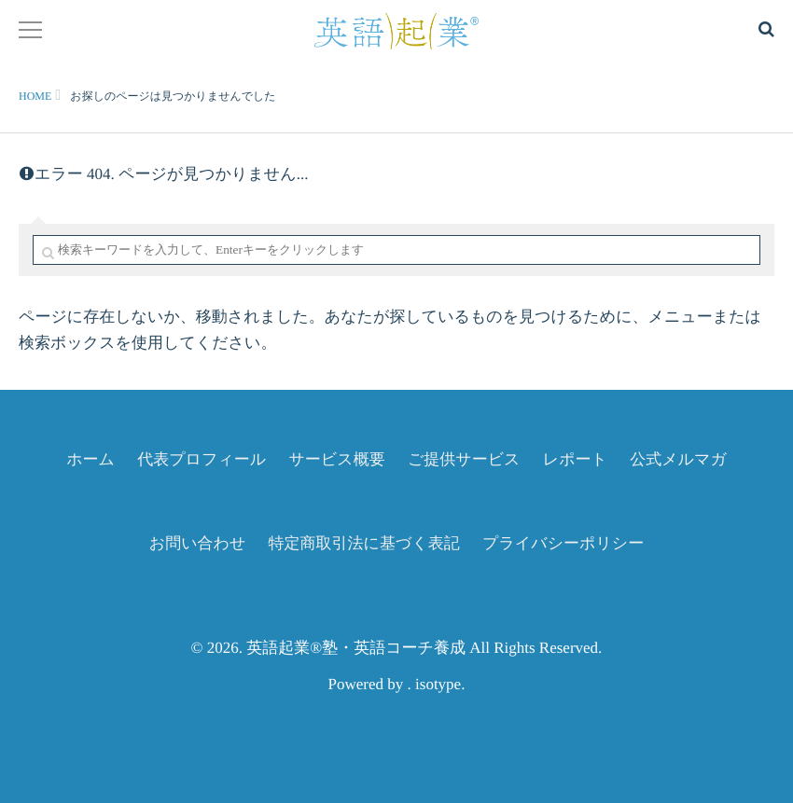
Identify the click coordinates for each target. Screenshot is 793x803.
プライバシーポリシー (563, 543)
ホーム (90, 459)
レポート (575, 459)
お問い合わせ (197, 543)
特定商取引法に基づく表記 (364, 543)
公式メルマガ (678, 459)
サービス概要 (336, 459)
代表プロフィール (201, 459)
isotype (438, 684)
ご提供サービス (464, 459)
